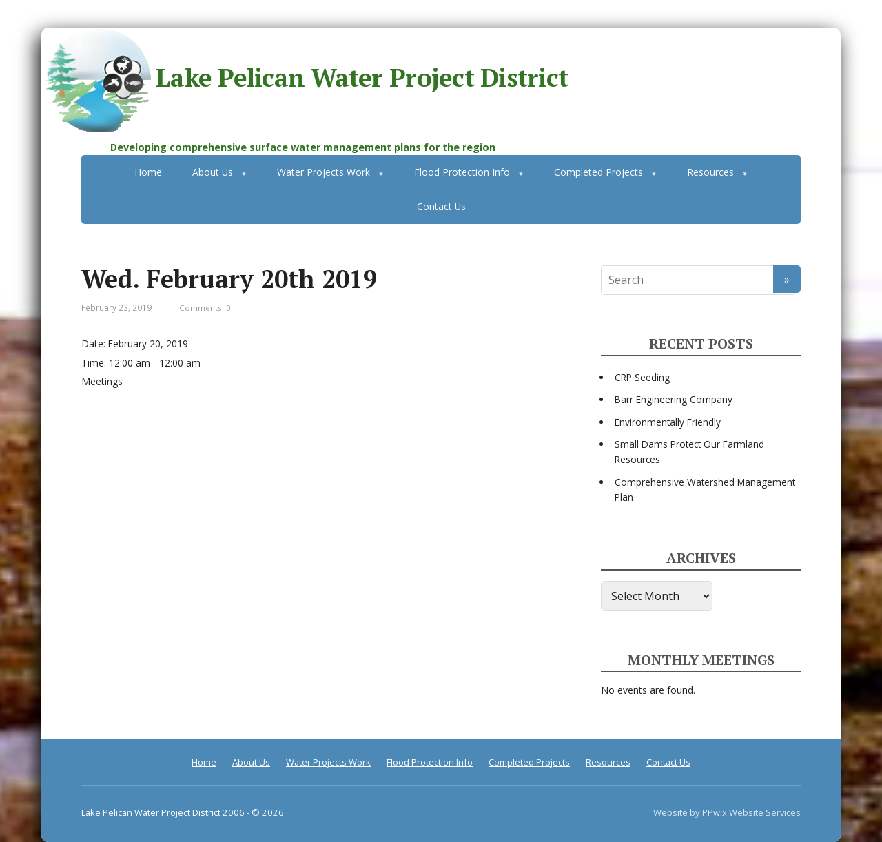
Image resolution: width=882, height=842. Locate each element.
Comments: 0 (205, 307)
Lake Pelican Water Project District (304, 80)
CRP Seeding (642, 377)
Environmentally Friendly (668, 422)
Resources (710, 171)
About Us (212, 171)
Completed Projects (598, 171)
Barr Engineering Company (673, 399)
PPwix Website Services (751, 812)
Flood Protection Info (462, 171)
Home (148, 171)
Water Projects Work (323, 171)
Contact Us (441, 206)
